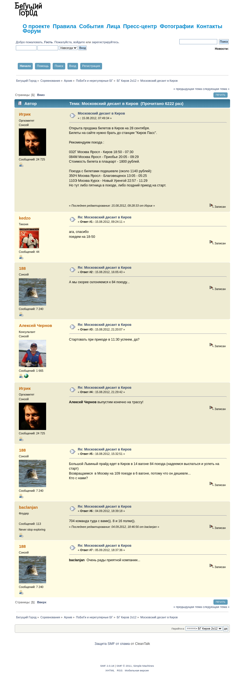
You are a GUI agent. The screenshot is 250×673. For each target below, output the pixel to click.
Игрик (25, 114)
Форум (32, 31)
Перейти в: (177, 628)
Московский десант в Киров (101, 113)
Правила (64, 26)
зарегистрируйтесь (105, 42)
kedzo (24, 218)
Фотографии (177, 26)
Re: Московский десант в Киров (104, 217)
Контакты (209, 26)
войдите (79, 42)
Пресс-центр (140, 26)
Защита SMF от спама (112, 644)
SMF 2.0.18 (107, 665)
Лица (113, 26)
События (91, 26)
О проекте (36, 26)
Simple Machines (143, 665)
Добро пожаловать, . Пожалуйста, (44, 42)
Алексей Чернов (35, 325)
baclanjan (28, 507)
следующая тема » (216, 88)
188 (22, 268)
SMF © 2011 (124, 665)
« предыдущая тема (187, 88)
